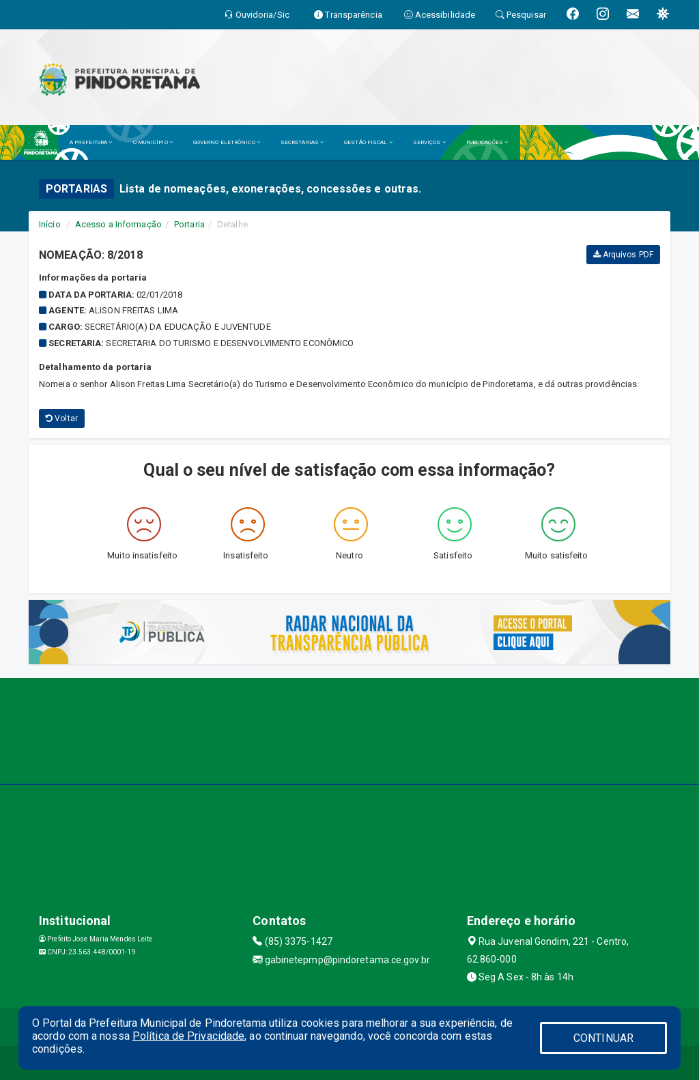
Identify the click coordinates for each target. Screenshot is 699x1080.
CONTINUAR (603, 1038)
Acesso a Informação (118, 224)
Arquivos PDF (623, 254)
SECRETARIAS (302, 142)
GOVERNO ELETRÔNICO (226, 142)
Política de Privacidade (188, 1035)
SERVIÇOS (429, 142)
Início (50, 224)
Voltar (62, 418)
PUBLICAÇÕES (487, 142)
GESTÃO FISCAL (368, 142)
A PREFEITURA (91, 142)
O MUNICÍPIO (153, 142)
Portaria (189, 224)
